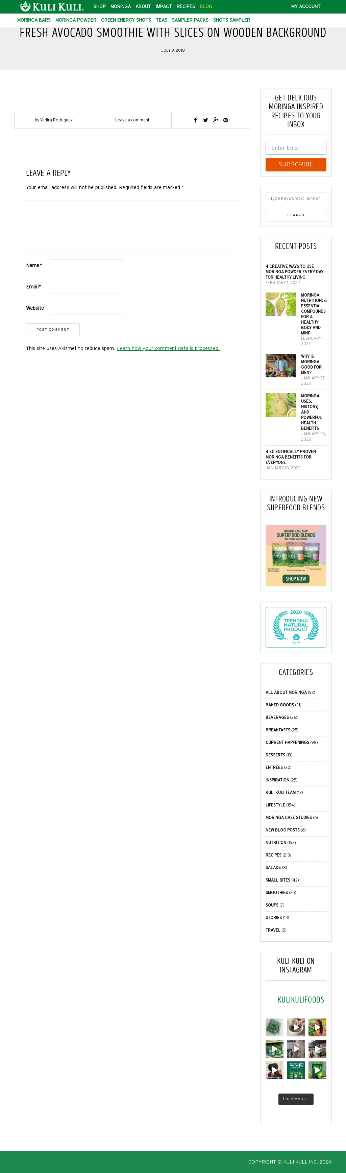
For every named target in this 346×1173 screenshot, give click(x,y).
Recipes (186, 6)
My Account (306, 6)
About (143, 6)
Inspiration (277, 780)
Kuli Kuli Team (281, 793)
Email (33, 286)
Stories (274, 918)
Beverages (277, 717)
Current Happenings (287, 743)
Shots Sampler (231, 20)
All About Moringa (286, 692)
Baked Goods (280, 705)
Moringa (120, 6)
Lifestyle (275, 805)
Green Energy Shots (126, 20)
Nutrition (276, 843)
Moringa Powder (75, 20)
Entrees (274, 768)
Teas (161, 20)
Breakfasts (278, 730)
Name (34, 265)
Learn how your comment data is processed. (168, 348)
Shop (100, 6)
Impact (164, 6)
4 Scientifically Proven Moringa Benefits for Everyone (291, 457)
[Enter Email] (296, 148)
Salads (273, 868)
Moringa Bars (34, 20)
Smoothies (277, 893)
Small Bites (278, 880)
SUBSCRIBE (296, 165)
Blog (206, 6)
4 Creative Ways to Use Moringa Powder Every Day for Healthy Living (294, 271)
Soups (272, 905)
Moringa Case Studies (289, 818)
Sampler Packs (190, 20)
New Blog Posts (283, 830)
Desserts (275, 755)
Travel (273, 930)
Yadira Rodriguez (56, 120)
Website (35, 308)
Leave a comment (132, 120)
